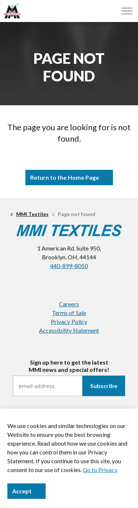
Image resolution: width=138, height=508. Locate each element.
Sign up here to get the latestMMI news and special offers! (69, 366)
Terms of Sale (69, 312)
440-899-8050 (69, 265)
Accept (26, 491)
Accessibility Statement (69, 330)
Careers (69, 303)
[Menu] (127, 11)
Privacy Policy (69, 321)
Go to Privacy (100, 469)
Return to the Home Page (69, 177)
